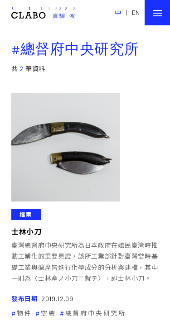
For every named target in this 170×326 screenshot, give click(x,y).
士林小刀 (26, 231)
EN (136, 12)
